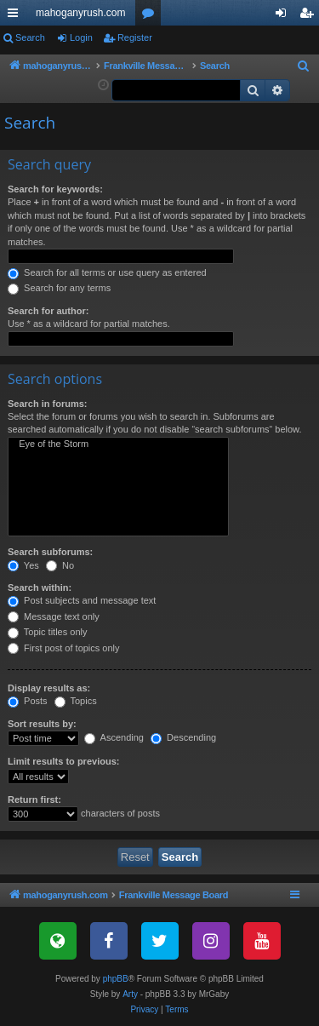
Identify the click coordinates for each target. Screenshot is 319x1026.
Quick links (16, 16)
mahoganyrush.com (80, 13)
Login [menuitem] (284, 16)
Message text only (54, 616)
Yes (23, 565)
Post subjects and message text (82, 600)
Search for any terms (59, 288)
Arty (130, 994)
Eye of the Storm (118, 444)
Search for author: (48, 311)
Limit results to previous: (63, 761)
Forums (151, 16)
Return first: (34, 799)
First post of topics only (64, 648)
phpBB (115, 978)
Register (134, 37)
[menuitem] (303, 66)
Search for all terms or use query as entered (107, 272)
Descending (183, 737)
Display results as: (49, 688)
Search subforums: (50, 552)
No (60, 565)
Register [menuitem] (310, 16)
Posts (28, 701)
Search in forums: (48, 403)
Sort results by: (42, 724)
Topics (75, 701)
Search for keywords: (55, 189)
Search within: (39, 587)
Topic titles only (47, 632)
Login (81, 37)
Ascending (114, 737)
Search (30, 37)
